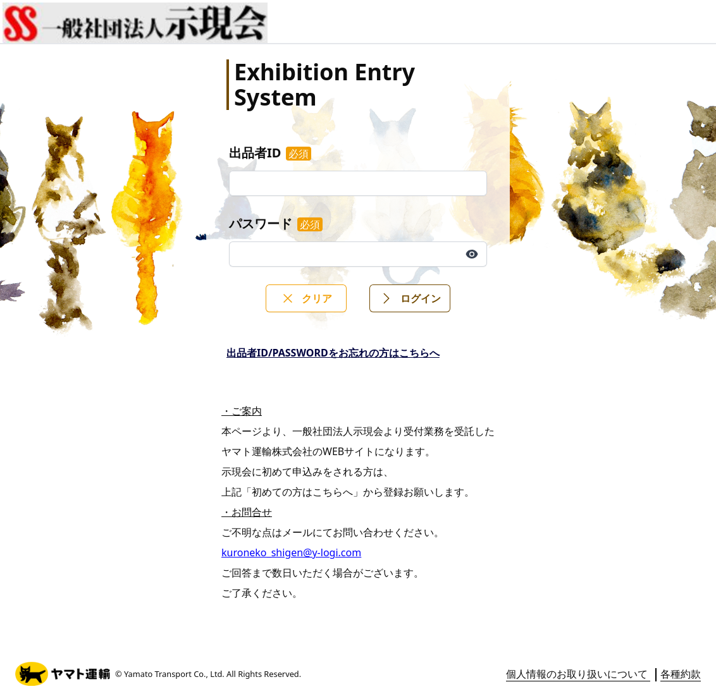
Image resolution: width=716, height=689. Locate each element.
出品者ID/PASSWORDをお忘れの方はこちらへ (333, 353)
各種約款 (680, 674)
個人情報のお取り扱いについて (578, 674)
